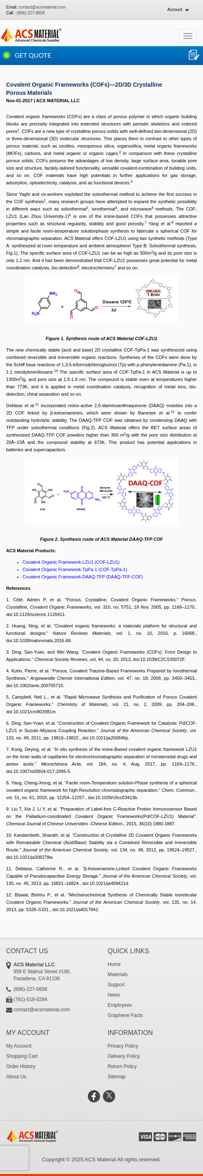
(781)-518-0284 (30, 999)
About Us (16, 1077)
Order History (20, 1066)
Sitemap (117, 1077)
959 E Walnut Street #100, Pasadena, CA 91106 (54, 971)
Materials (118, 974)
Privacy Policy (123, 1046)
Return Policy (122, 1066)
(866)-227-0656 (31, 13)
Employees (120, 1005)
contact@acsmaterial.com (42, 7)
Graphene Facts (125, 1015)
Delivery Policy (124, 1056)
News (114, 995)
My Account (18, 1046)
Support (116, 985)
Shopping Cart (22, 1056)
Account (174, 9)
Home (114, 964)
